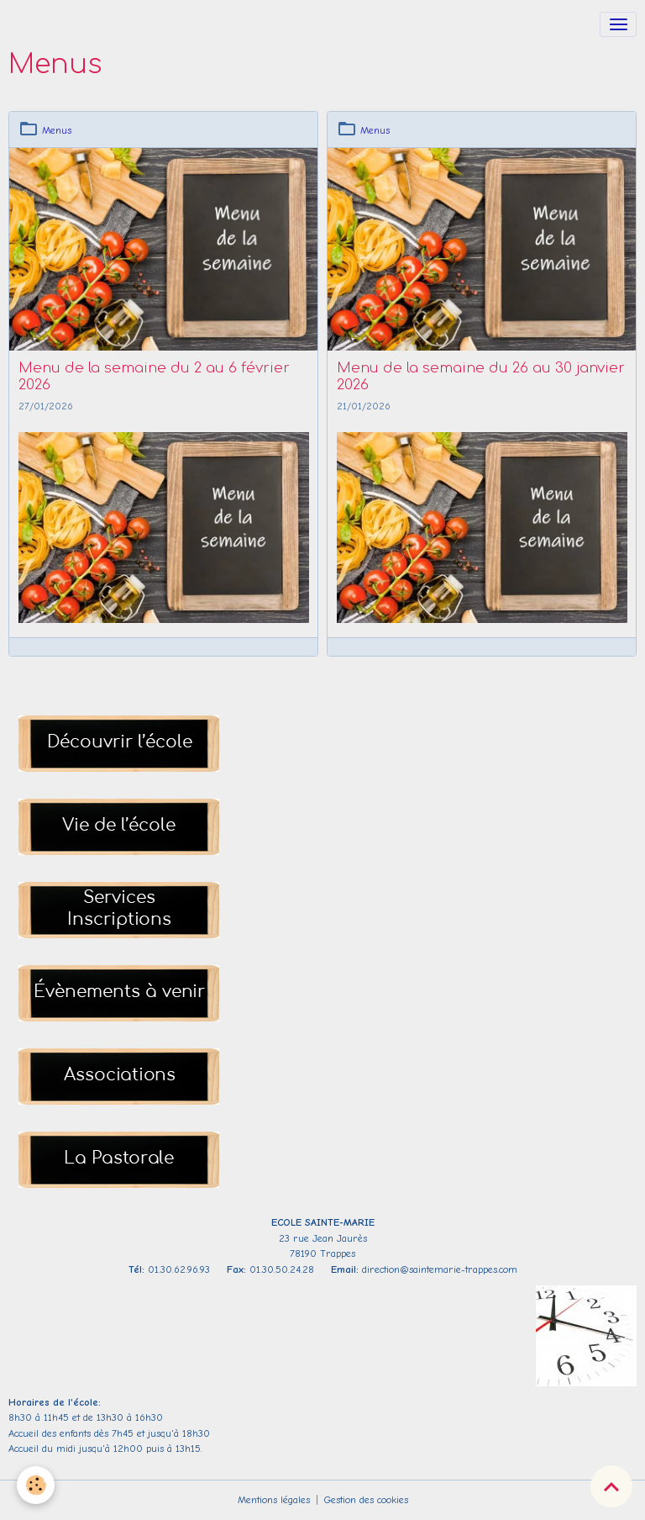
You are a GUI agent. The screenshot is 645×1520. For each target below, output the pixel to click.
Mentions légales (274, 1500)
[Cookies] (36, 1485)
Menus (56, 130)
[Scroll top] (611, 1486)
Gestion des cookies (366, 1500)
